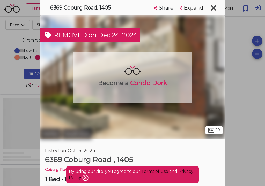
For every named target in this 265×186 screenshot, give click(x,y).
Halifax (50, 134)
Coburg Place (57, 169)
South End (77, 134)
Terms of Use (154, 171)
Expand (191, 8)
